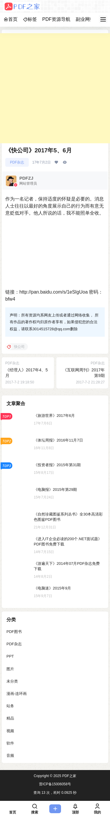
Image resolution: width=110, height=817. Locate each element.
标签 (30, 19)
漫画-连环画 (16, 693)
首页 (11, 19)
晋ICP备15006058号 (55, 784)
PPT (10, 656)
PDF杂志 (17, 162)
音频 (10, 755)
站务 (10, 706)
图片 (10, 668)
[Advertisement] (55, 88)
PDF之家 (68, 776)
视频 (10, 730)
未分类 (12, 681)
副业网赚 (85, 19)
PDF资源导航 (56, 19)
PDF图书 (14, 631)
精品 (10, 718)
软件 (10, 743)
